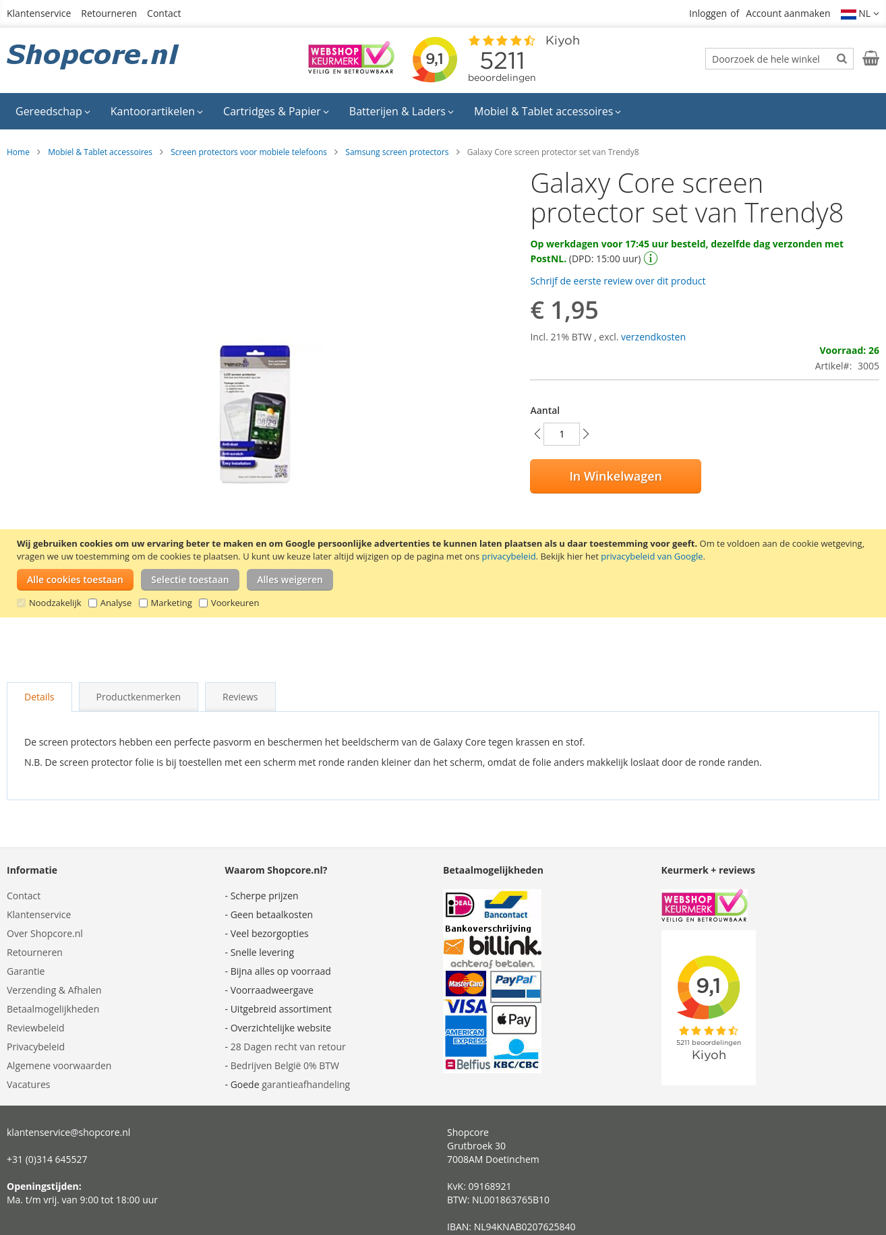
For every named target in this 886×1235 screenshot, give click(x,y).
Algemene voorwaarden (59, 1065)
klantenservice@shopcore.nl (68, 1132)
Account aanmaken (788, 13)
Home (18, 152)
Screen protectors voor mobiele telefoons (249, 152)
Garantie (26, 971)
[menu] (443, 111)
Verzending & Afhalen (54, 990)
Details (39, 696)
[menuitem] (52, 111)
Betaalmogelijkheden (53, 1008)
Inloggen (708, 13)
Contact (164, 13)
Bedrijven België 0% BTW (285, 1065)
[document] (445, 573)
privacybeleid (509, 556)
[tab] (39, 697)
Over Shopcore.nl (45, 933)
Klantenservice (39, 13)
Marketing (171, 603)
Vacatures (28, 1084)
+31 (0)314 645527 (47, 1159)
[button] (860, 13)
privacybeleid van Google (652, 556)
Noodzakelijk (55, 603)
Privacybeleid (36, 1046)
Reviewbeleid (36, 1027)
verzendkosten (653, 336)
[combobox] (779, 58)
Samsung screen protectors (396, 152)
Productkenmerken (138, 696)
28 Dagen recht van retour (288, 1046)
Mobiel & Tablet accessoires (100, 152)
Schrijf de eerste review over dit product (617, 280)
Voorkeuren (235, 603)
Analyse (116, 603)
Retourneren (109, 13)
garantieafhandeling (306, 1084)
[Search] (842, 58)
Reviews (240, 696)
